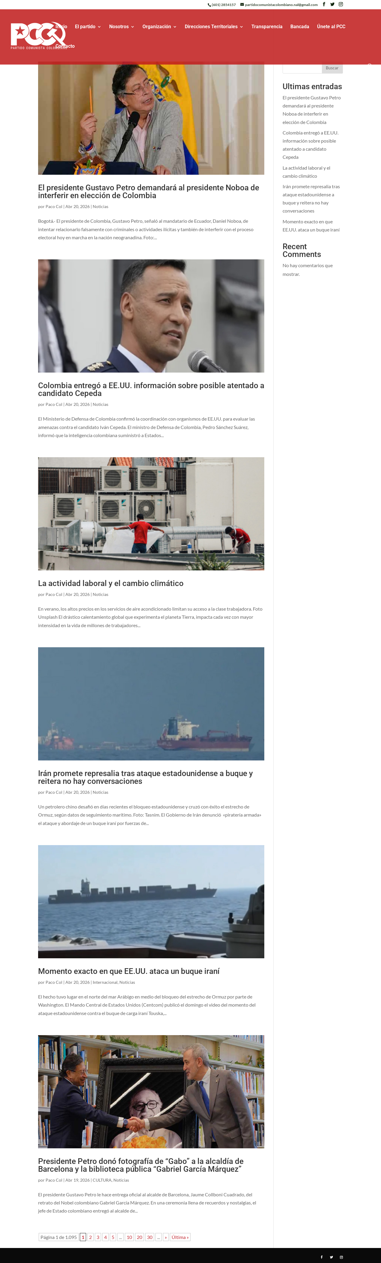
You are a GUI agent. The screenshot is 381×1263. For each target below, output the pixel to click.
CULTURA (102, 1180)
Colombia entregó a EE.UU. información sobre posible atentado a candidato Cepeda (151, 389)
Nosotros (119, 27)
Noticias (100, 206)
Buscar (332, 67)
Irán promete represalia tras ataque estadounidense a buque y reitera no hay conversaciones (145, 777)
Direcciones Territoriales (211, 27)
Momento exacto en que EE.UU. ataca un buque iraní (129, 971)
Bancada (299, 27)
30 (149, 1237)
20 (139, 1237)
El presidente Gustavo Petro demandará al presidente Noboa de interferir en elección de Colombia (148, 191)
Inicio (61, 27)
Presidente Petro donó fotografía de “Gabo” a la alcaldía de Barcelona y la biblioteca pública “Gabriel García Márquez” (141, 1165)
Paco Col (54, 206)
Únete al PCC (331, 27)
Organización (156, 27)
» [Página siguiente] (166, 1237)
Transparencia (267, 27)
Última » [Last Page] (180, 1237)
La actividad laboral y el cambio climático (111, 583)
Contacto (65, 46)
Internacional (105, 982)
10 (129, 1237)
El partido (85, 27)
